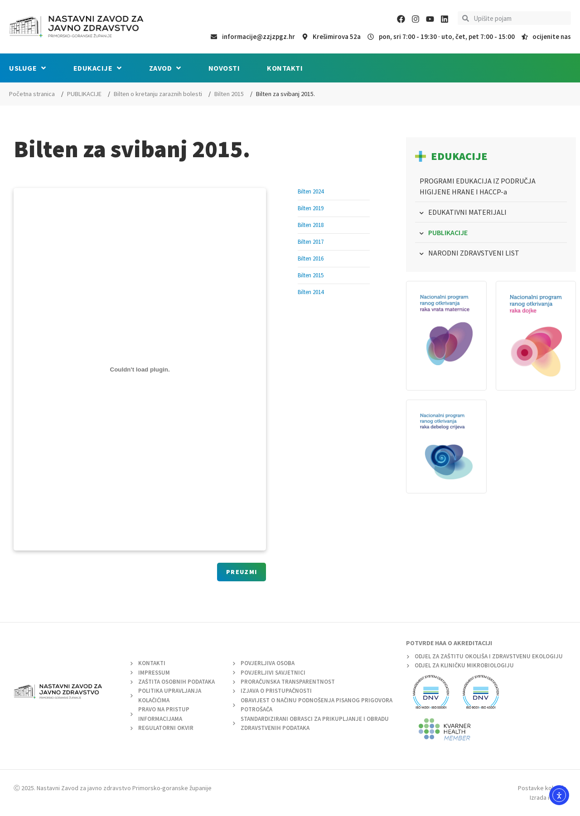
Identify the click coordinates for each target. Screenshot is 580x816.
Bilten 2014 (311, 292)
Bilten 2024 (311, 191)
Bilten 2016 (311, 258)
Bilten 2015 (229, 94)
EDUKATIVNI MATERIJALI (467, 212)
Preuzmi (241, 572)
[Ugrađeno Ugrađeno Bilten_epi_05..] (140, 369)
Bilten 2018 (311, 225)
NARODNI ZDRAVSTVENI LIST (473, 252)
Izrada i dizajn (548, 797)
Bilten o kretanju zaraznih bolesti (158, 94)
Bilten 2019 (311, 208)
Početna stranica (32, 94)
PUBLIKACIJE (84, 94)
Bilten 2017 (311, 242)
